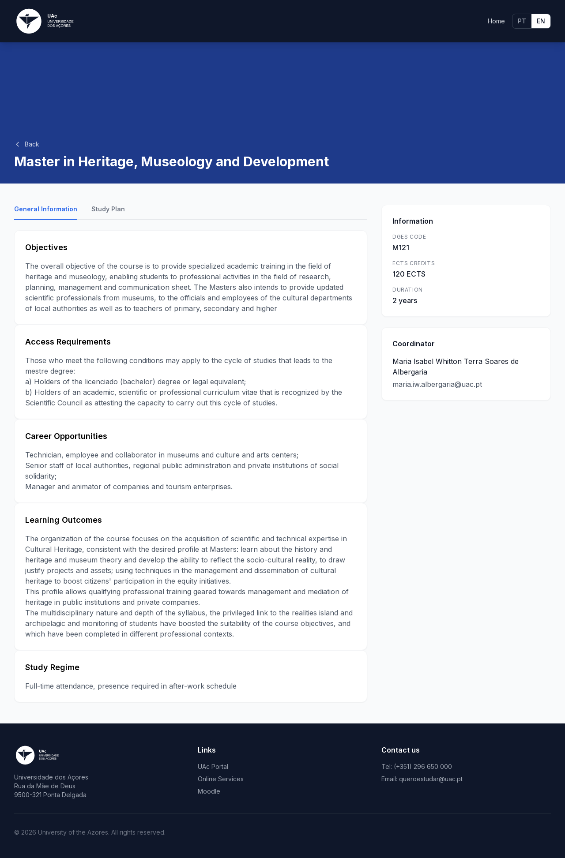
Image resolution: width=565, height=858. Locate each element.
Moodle (209, 791)
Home (496, 21)
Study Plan (108, 209)
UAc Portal (213, 766)
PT (522, 21)
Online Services (221, 779)
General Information (45, 209)
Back (26, 144)
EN (541, 21)
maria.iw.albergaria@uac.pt (437, 384)
